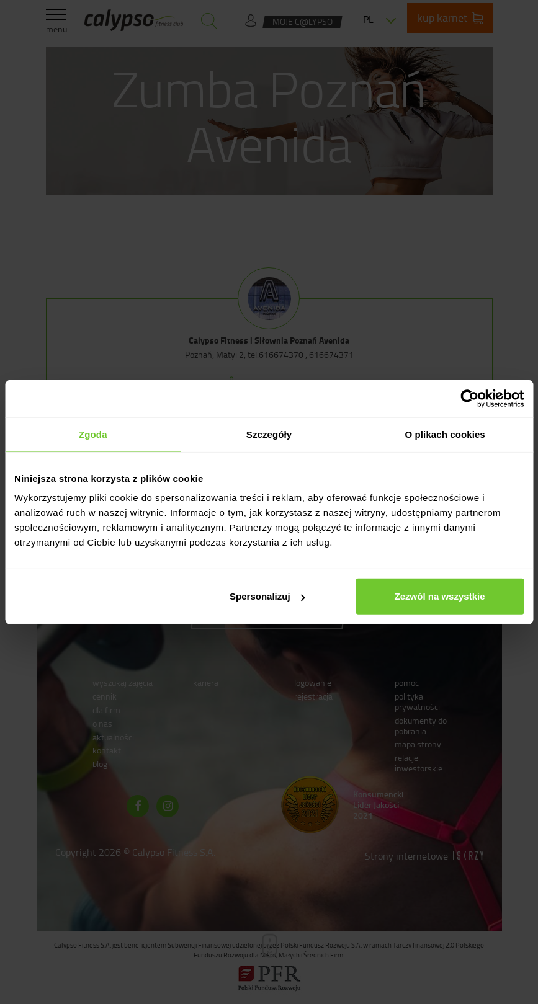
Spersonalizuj (267, 596)
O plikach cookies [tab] (445, 434)
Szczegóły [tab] (269, 434)
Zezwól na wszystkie (440, 596)
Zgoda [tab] (93, 434)
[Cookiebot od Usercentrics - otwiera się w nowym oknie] (469, 398)
